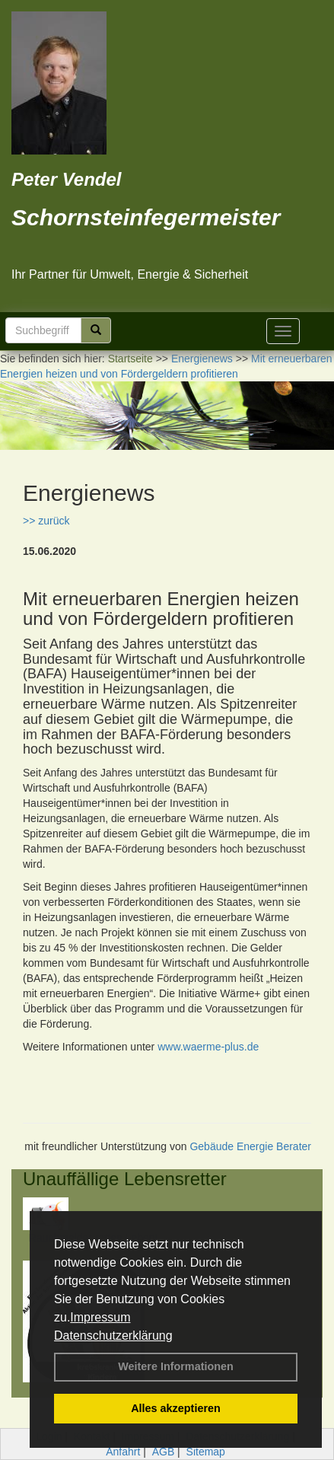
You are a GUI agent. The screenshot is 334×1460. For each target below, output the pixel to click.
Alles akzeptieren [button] (176, 1408)
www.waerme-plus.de (208, 1047)
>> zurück (46, 521)
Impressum (100, 1317)
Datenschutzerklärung (113, 1335)
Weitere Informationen (176, 1366)
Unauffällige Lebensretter (125, 1178)
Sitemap (205, 1452)
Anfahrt (123, 1452)
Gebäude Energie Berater (250, 1146)
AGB (163, 1452)
